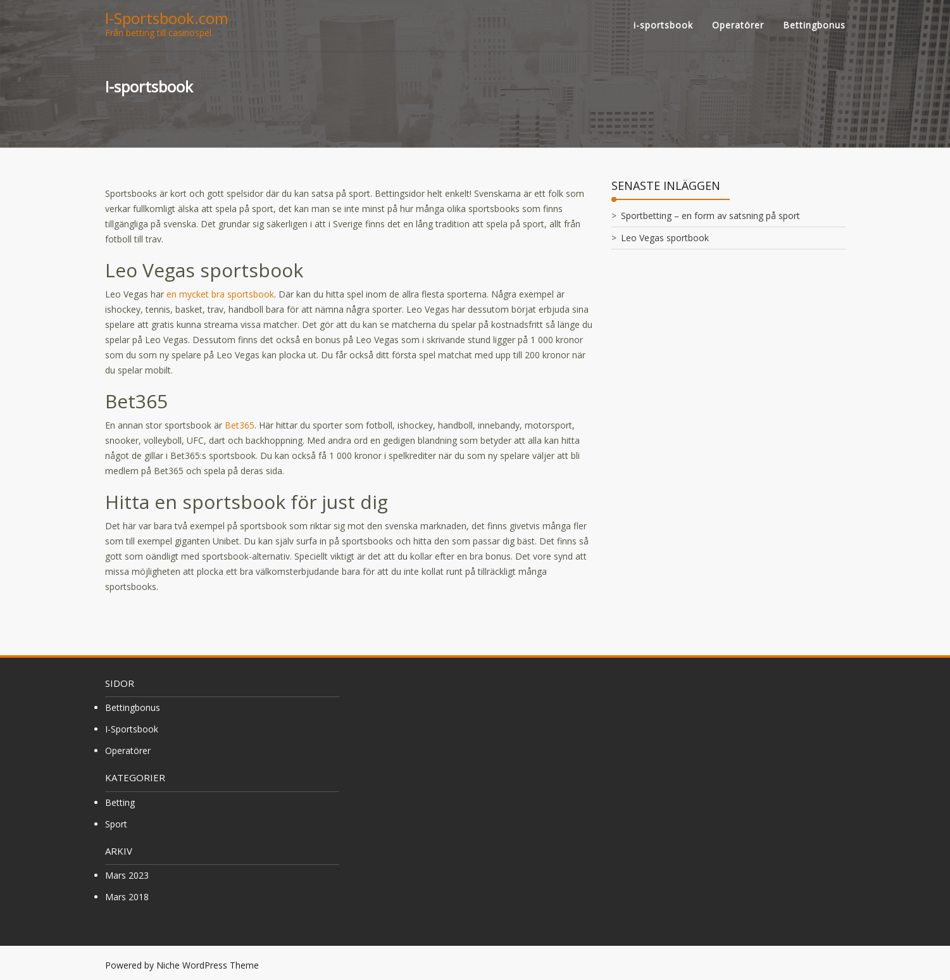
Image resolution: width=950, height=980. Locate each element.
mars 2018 (127, 897)
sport (116, 824)
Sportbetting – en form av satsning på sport (710, 216)
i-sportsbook (663, 25)
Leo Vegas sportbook (665, 238)
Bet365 (239, 425)
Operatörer (738, 25)
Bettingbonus (814, 25)
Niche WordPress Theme (207, 965)
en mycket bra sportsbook (220, 294)
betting (120, 802)
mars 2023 (127, 875)
